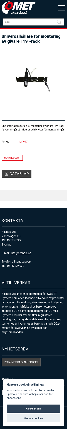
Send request (12, 157)
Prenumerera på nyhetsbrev (21, 362)
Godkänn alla (33, 408)
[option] (33, 80)
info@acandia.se (21, 253)
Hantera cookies (33, 418)
